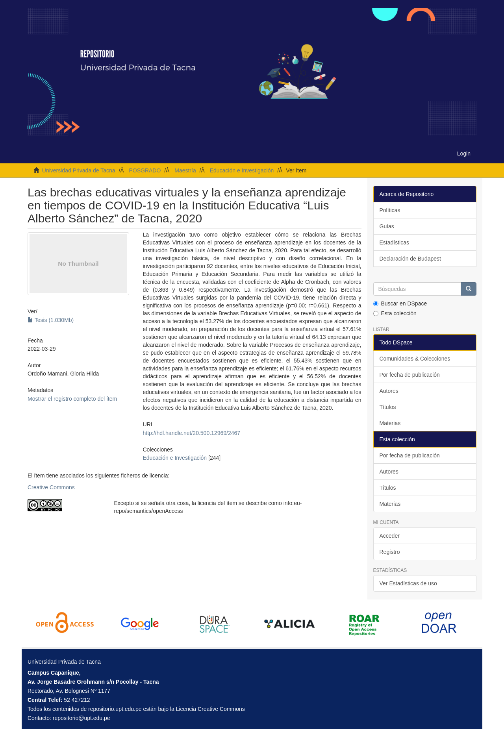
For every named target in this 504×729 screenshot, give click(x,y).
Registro (390, 552)
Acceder (390, 536)
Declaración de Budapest (410, 258)
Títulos (388, 407)
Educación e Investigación (242, 170)
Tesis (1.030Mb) (51, 320)
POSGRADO (145, 170)
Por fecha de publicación (410, 375)
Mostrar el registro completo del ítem (72, 399)
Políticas (390, 210)
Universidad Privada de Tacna (78, 170)
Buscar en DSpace (400, 303)
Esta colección (395, 313)
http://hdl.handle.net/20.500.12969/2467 (191, 433)
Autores (389, 391)
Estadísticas (394, 242)
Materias (390, 423)
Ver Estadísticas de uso (408, 583)
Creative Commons (51, 487)
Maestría (185, 170)
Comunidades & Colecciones (415, 358)
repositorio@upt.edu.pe (81, 718)
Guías (387, 226)
